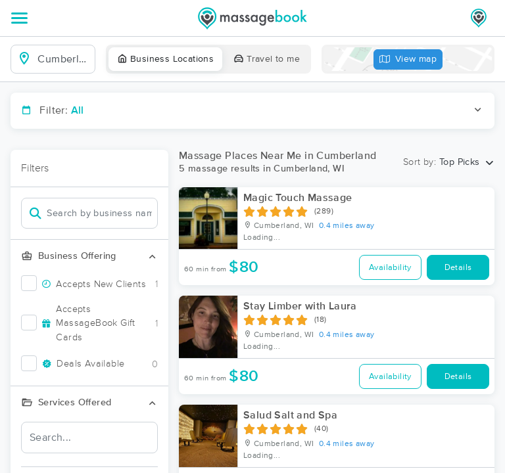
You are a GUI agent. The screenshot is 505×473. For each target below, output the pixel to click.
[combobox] (63, 59)
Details (458, 267)
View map (408, 59)
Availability (390, 267)
